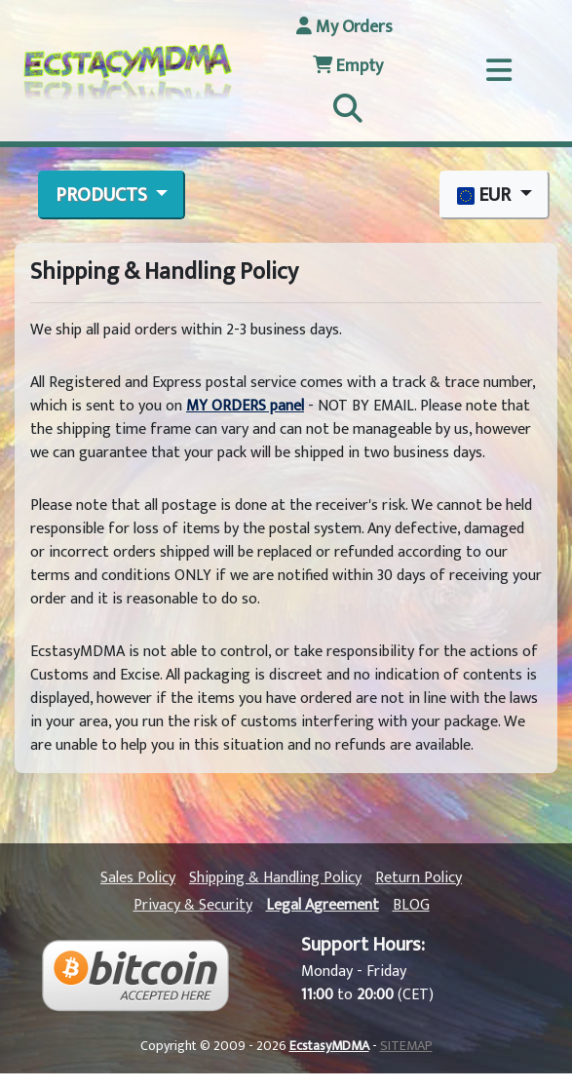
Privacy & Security (192, 905)
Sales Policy (137, 878)
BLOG (411, 905)
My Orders (344, 27)
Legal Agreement (322, 905)
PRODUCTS (103, 195)
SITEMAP (406, 1045)
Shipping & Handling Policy (275, 878)
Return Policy (418, 878)
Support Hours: (363, 944)
